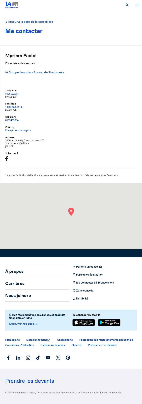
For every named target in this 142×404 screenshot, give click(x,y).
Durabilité (80, 298)
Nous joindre (18, 295)
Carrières (15, 283)
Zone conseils (82, 290)
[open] (137, 5)
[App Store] (83, 322)
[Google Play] (109, 322)
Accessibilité (65, 339)
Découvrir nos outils (23, 324)
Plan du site (12, 339)
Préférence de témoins (102, 345)
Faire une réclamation (87, 274)
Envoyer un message (18, 130)
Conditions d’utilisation (19, 345)
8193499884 (12, 120)
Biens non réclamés (53, 345)
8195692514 (12, 93)
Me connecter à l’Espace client (93, 282)
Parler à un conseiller (87, 266)
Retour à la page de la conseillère (29, 22)
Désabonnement (36, 339)
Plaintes (76, 345)
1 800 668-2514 (13, 107)
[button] (127, 5)
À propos (14, 271)
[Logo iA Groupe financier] (11, 7)
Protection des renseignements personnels (106, 339)
